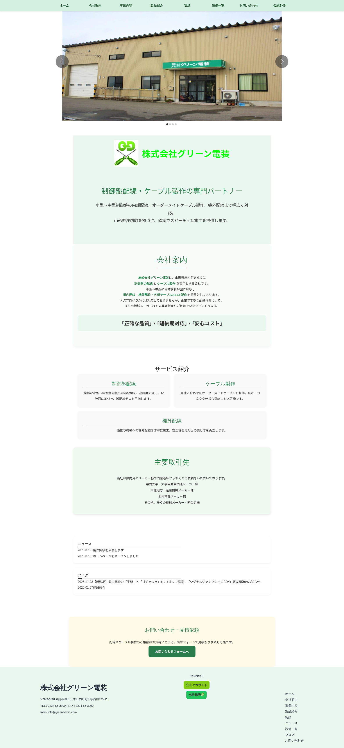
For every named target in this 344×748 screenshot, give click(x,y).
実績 (187, 5)
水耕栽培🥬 (196, 694)
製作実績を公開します (108, 550)
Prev (62, 61)
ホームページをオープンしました (116, 556)
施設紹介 (99, 587)
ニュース (85, 544)
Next (281, 61)
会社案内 (95, 5)
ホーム (64, 5)
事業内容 (126, 5)
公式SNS (279, 5)
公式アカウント (196, 685)
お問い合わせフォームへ (172, 651)
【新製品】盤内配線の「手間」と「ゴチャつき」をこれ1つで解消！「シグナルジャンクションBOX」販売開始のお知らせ (176, 581)
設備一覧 (218, 5)
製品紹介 (156, 5)
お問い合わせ (249, 5)
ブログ (83, 575)
